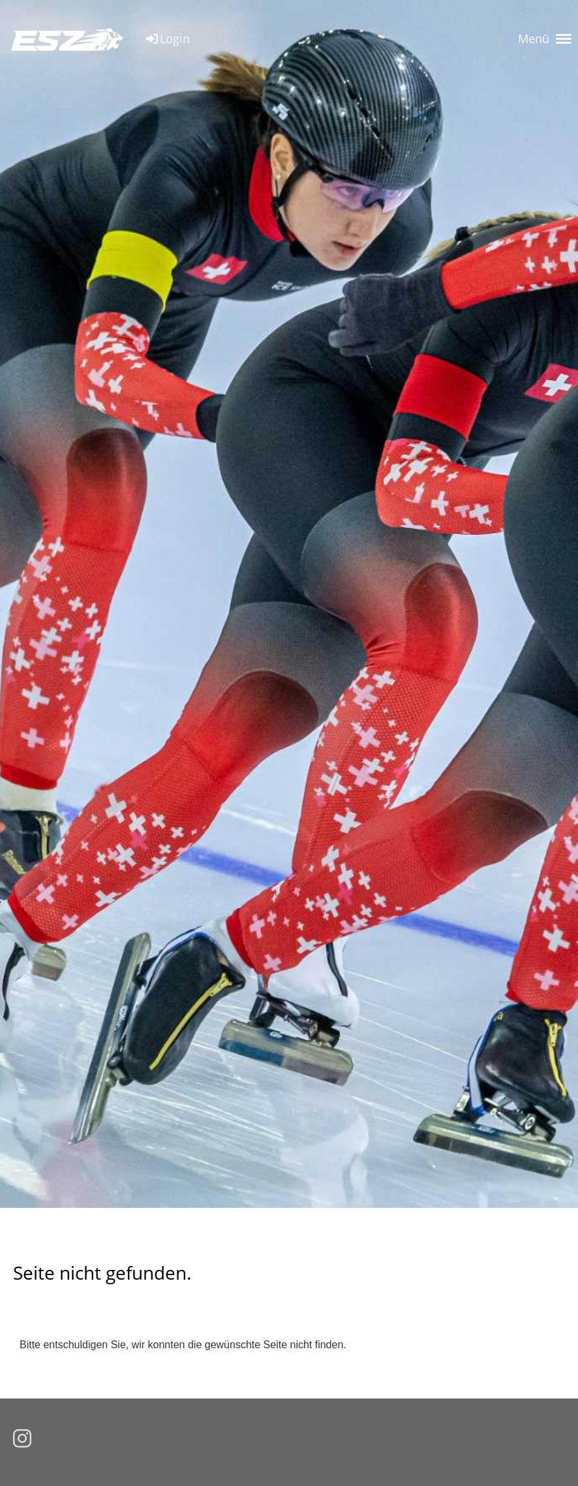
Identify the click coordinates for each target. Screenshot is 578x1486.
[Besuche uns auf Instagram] (22, 1439)
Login (167, 38)
